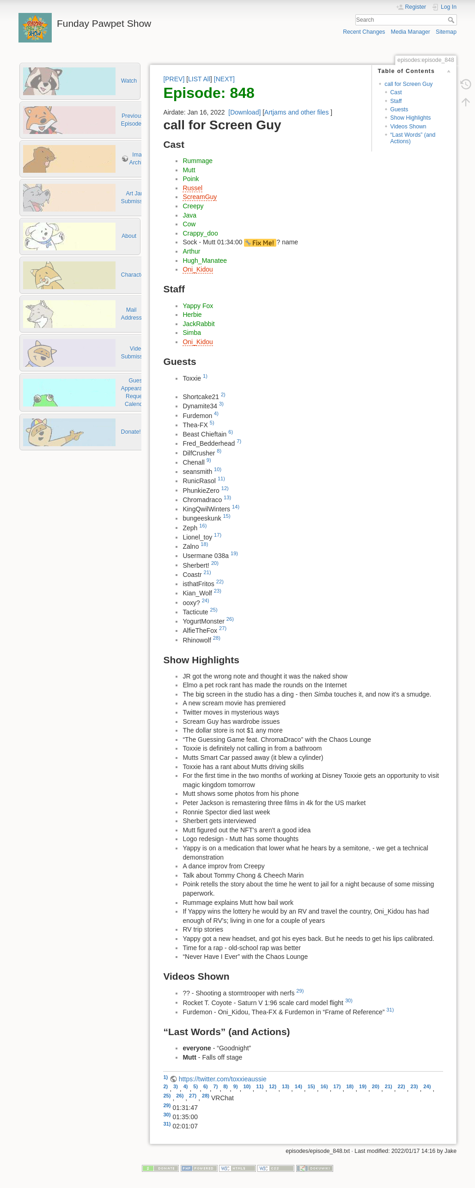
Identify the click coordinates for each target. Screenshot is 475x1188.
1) (205, 376)
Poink (191, 178)
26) (230, 619)
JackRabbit (198, 323)
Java (189, 215)
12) (225, 488)
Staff (396, 101)
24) (205, 600)
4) (216, 413)
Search (452, 20)
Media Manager (410, 32)
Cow (189, 224)
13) (227, 497)
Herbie (192, 314)
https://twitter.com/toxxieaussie (223, 1079)
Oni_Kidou (198, 269)
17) (217, 535)
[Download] (244, 112)
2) (223, 394)
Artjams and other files (296, 112)
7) (239, 441)
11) (221, 478)
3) (221, 403)
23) (217, 591)
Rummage (198, 160)
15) (227, 516)
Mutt (189, 170)
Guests (399, 109)
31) (390, 1009)
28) (216, 638)
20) (215, 563)
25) (214, 609)
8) (219, 451)
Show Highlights (410, 118)
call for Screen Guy (408, 84)
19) (234, 553)
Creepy (193, 206)
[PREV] (173, 79)
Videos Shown (408, 126)
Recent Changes (364, 32)
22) (220, 581)
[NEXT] (224, 79)
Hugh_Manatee (205, 260)
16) (203, 525)
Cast (396, 92)
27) (222, 628)
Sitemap (446, 32)
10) (217, 469)
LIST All (199, 79)
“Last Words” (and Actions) (413, 138)
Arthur (191, 251)
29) (300, 991)
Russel (192, 188)
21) (207, 572)
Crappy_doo (200, 233)
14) (235, 506)
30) (349, 1000)
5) (212, 422)
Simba (192, 332)
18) (204, 544)
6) (230, 432)
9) (209, 460)
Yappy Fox (198, 305)
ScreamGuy (200, 196)
